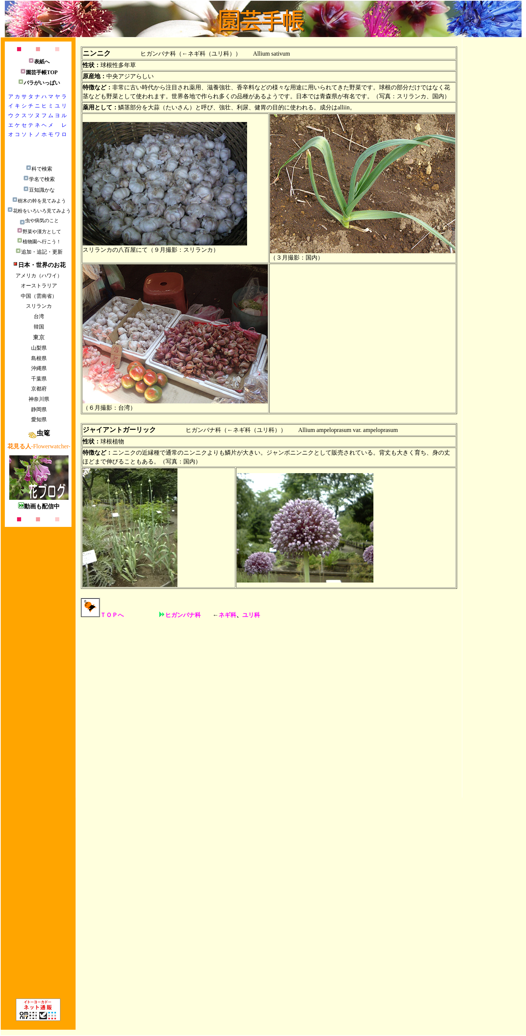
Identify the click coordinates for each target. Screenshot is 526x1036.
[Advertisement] (495, 151)
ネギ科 (227, 615)
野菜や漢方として (39, 231)
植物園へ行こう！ (39, 241)
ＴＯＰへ (102, 615)
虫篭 (39, 433)
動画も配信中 (39, 506)
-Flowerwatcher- (38, 446)
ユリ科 (251, 615)
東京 (39, 337)
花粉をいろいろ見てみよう (39, 211)
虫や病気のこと (39, 220)
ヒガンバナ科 (180, 615)
